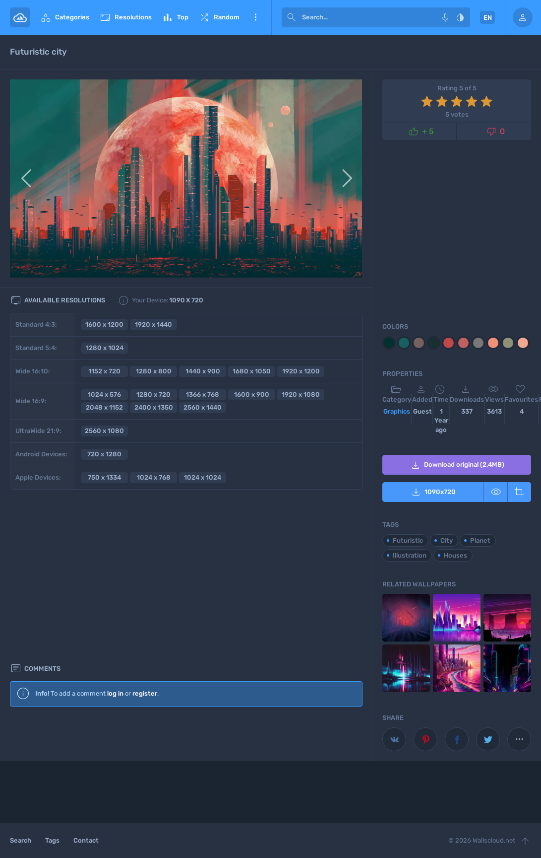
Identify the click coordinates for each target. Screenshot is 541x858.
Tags (52, 840)
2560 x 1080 (104, 430)
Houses (455, 555)
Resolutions (125, 17)
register (144, 526)
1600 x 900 (251, 394)
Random (219, 17)
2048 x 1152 (104, 407)
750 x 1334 (104, 477)
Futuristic (408, 540)
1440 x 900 (202, 371)
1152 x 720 (104, 371)
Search (20, 840)
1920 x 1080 (301, 394)
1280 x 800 (154, 371)
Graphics (396, 411)
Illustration (409, 555)
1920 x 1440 (153, 324)
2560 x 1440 (202, 407)
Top (175, 17)
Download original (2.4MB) (457, 465)
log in (115, 526)
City (446, 540)
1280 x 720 (153, 394)
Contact (86, 840)
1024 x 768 (154, 477)
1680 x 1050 (252, 371)
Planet (480, 540)
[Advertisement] (186, 628)
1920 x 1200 (301, 371)
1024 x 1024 (202, 477)
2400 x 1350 (153, 407)
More (255, 17)
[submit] (291, 17)
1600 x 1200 (104, 324)
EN (487, 17)
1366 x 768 (202, 394)
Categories (64, 17)
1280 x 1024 (104, 348)
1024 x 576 (104, 394)
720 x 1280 (104, 454)
